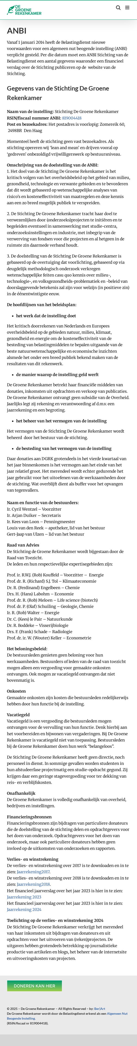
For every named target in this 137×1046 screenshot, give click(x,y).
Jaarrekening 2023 (24, 897)
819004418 (72, 118)
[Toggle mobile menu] (127, 7)
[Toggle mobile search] (118, 7)
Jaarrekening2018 (33, 884)
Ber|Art (99, 1009)
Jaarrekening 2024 (24, 909)
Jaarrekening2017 (33, 871)
